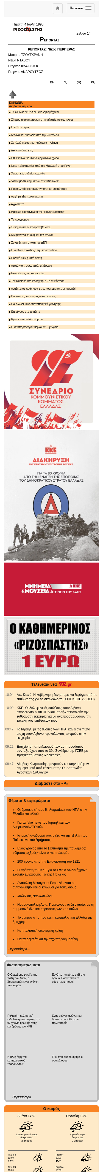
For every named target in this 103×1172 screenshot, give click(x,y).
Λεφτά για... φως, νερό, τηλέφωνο (30, 265)
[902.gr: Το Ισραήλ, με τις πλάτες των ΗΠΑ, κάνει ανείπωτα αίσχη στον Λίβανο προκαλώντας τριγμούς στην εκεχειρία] (9, 729)
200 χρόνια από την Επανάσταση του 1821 (48, 861)
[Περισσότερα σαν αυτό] (65, 83)
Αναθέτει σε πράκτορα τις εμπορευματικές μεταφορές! (42, 288)
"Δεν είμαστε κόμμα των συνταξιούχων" (34, 181)
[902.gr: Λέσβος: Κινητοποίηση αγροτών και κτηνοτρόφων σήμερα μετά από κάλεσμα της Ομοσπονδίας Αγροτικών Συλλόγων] (9, 764)
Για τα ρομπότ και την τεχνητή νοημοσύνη (47, 939)
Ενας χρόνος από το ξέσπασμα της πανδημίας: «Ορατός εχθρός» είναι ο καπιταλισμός (49, 850)
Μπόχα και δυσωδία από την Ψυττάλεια (34, 135)
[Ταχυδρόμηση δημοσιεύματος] (78, 83)
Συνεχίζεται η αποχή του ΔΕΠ (28, 242)
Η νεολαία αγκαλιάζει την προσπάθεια (33, 250)
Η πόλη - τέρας (19, 127)
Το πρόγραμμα (19, 219)
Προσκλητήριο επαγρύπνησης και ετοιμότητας (38, 188)
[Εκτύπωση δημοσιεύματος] (90, 83)
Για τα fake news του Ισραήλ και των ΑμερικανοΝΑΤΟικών (41, 825)
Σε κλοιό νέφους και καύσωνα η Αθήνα (33, 142)
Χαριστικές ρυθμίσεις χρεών (27, 173)
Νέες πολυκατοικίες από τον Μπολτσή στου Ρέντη (40, 165)
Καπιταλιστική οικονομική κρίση (40, 931)
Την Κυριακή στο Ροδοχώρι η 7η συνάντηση (36, 281)
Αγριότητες (16, 204)
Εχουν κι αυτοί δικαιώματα (26, 319)
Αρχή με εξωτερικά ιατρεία (26, 196)
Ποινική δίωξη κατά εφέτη (25, 257)
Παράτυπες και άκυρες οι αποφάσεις (32, 296)
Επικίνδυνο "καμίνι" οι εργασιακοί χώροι (34, 158)
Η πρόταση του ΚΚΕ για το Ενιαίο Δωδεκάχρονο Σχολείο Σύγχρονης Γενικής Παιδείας (50, 872)
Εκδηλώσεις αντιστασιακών (26, 273)
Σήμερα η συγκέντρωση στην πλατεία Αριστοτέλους (41, 119)
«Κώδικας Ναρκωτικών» (34, 896)
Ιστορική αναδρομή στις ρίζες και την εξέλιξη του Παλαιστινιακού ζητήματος (50, 838)
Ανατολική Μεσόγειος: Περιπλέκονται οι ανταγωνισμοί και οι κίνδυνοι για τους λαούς (44, 885)
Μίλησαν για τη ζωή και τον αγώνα (31, 234)
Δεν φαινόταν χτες (21, 150)
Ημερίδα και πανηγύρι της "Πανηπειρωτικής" (37, 211)
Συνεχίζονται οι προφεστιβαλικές (29, 227)
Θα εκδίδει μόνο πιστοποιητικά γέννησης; (35, 304)
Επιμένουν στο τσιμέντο (24, 311)
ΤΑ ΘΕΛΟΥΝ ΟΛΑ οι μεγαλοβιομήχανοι (34, 112)
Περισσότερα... (19, 949)
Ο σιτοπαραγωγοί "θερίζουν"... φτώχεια (34, 327)
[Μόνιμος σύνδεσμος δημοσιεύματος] (54, 83)
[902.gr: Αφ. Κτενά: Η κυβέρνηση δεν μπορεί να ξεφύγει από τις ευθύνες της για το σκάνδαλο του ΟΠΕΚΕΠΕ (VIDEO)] (9, 695)
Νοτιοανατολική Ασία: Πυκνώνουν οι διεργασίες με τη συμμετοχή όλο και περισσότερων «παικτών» (53, 907)
